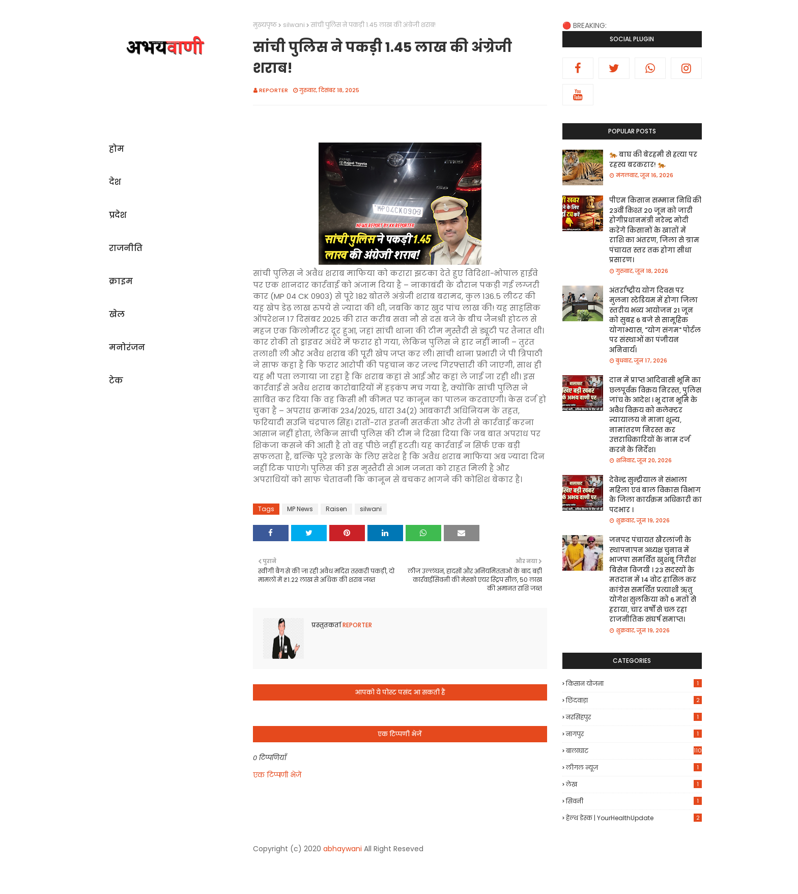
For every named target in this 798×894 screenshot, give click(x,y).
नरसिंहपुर (634, 717)
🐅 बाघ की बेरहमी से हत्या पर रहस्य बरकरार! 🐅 (653, 160)
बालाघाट (634, 750)
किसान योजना (634, 683)
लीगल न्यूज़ (634, 767)
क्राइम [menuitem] (121, 281)
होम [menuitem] (116, 149)
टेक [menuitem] (116, 380)
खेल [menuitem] (117, 314)
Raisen (336, 509)
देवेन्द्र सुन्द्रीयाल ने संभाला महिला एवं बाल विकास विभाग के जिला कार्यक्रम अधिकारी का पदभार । (655, 495)
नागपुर (634, 734)
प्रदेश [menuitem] (118, 215)
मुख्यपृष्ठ (265, 24)
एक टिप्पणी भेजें (277, 775)
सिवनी (634, 801)
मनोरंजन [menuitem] (127, 347)
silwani (294, 24)
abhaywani (342, 849)
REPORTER (273, 90)
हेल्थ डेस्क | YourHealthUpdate (634, 818)
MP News (300, 509)
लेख (634, 784)
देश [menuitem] (115, 182)
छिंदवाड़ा (634, 700)
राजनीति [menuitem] (125, 248)
